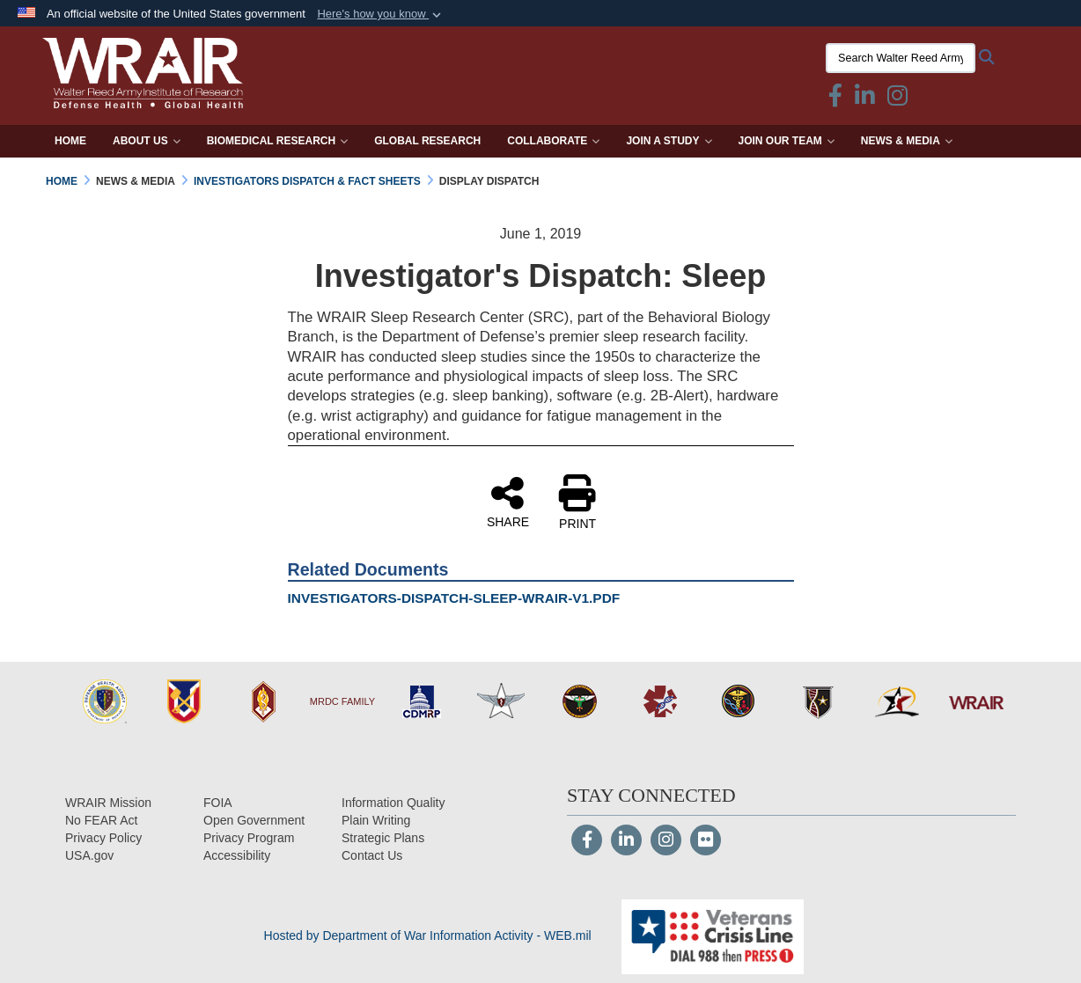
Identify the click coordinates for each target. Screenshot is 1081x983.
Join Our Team (787, 141)
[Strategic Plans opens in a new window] (383, 838)
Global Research (427, 141)
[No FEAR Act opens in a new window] (101, 820)
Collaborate (553, 141)
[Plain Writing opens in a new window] (376, 820)
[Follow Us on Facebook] (586, 841)
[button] (381, 14)
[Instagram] (666, 841)
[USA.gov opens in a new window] (89, 855)
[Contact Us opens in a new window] (372, 855)
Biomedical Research (277, 141)
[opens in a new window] (236, 855)
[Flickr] (705, 841)
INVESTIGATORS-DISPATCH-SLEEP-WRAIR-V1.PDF (454, 598)
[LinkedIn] (626, 841)
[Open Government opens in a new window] (254, 820)
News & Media (906, 141)
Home (70, 141)
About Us (146, 141)
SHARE (508, 501)
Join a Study (668, 141)
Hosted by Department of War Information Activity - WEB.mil (428, 935)
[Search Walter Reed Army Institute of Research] (897, 58)
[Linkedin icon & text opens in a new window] (861, 99)
